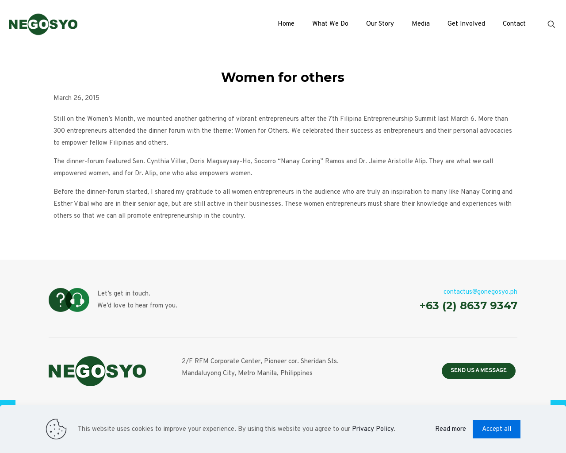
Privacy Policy (373, 429)
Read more (450, 429)
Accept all (496, 429)
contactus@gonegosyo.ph (480, 292)
